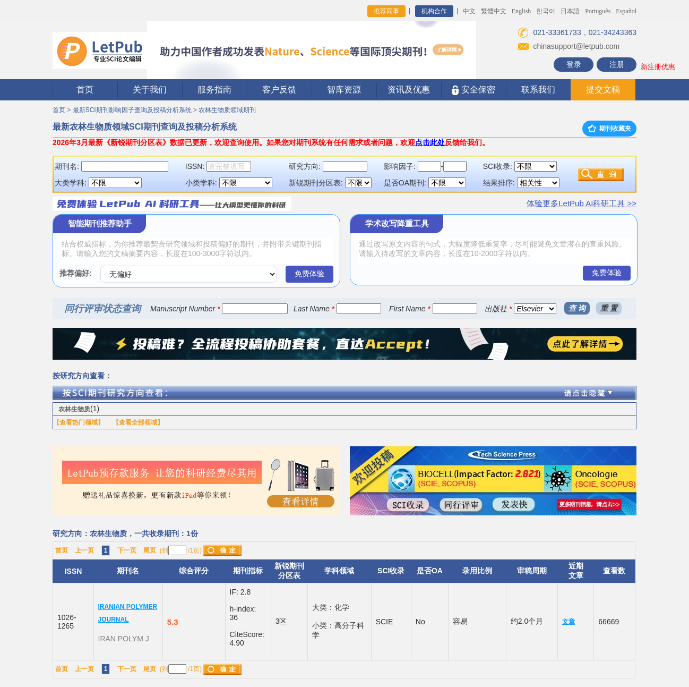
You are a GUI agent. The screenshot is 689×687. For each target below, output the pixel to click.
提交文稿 (603, 89)
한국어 (545, 11)
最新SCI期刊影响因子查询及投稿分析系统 (132, 110)
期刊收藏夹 (609, 128)
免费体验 (309, 273)
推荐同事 (386, 11)
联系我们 (538, 89)
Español (626, 11)
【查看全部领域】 (138, 422)
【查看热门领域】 (78, 422)
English (521, 11)
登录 (573, 64)
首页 (84, 89)
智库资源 (344, 89)
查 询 (577, 308)
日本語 (570, 11)
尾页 (149, 550)
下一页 (126, 550)
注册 (616, 64)
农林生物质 (74, 409)
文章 (568, 621)
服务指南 (214, 89)
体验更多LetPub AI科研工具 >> (581, 203)
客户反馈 (279, 89)
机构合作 (434, 11)
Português (597, 11)
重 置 (608, 308)
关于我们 (150, 89)
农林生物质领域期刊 (227, 110)
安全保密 (473, 90)
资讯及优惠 (408, 89)
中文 (469, 11)
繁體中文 (493, 11)
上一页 (84, 550)
